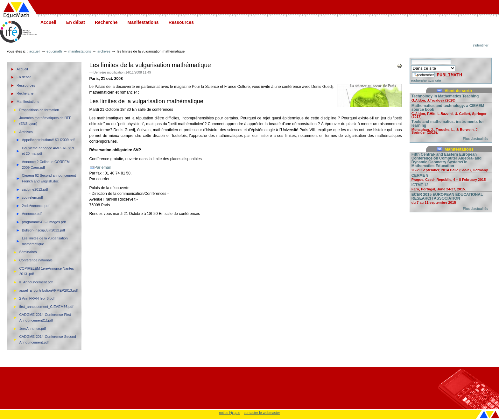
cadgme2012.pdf (35, 189)
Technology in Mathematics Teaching (450, 98)
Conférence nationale (36, 260)
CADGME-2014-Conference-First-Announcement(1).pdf (45, 317)
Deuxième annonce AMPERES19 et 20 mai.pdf (48, 151)
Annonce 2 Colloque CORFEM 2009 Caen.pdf (46, 164)
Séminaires (28, 252)
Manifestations (143, 22)
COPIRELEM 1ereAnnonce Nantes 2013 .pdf (46, 271)
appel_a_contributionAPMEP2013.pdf (48, 290)
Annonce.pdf (32, 214)
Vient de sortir (458, 90)
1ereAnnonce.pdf (32, 328)
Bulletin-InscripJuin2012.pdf (43, 230)
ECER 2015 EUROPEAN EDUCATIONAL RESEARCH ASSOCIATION (450, 198)
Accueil (48, 22)
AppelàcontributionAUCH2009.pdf (48, 140)
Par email (103, 167)
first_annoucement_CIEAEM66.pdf (46, 307)
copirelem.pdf (32, 197)
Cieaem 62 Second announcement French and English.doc (49, 178)
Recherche (106, 22)
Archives (103, 51)
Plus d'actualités (475, 138)
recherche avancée (426, 80)
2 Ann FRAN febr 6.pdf (36, 298)
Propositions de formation (39, 110)
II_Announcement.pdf (36, 282)
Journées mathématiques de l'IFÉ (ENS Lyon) (45, 120)
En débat (75, 22)
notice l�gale (229, 413)
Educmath (54, 51)
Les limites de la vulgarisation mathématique (45, 241)
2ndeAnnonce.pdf (36, 206)
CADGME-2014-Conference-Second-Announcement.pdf (48, 339)
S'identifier (480, 45)
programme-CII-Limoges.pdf (44, 222)
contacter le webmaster (262, 413)
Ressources (181, 22)
